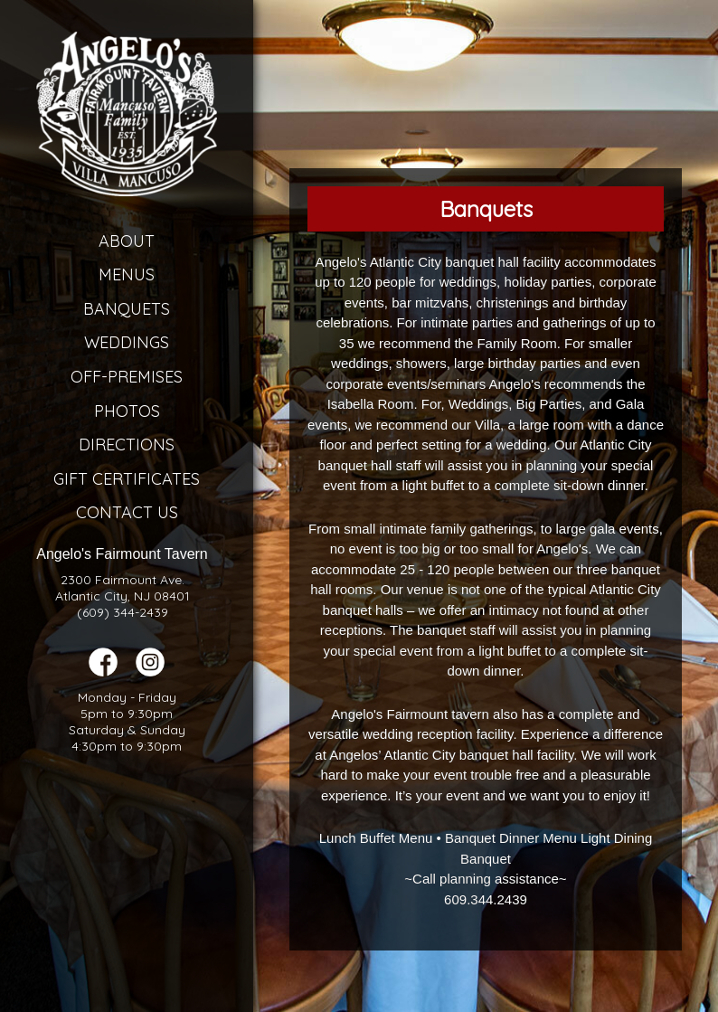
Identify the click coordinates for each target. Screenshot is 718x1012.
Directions (127, 444)
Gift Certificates (126, 478)
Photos (127, 411)
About (127, 241)
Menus (127, 274)
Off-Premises (127, 376)
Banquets (126, 308)
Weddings (126, 342)
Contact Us (127, 512)
